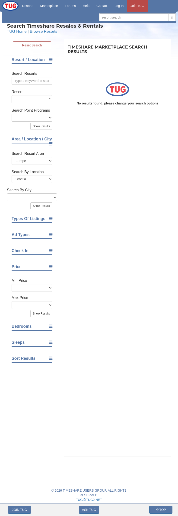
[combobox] (32, 99)
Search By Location (28, 172)
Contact (102, 6)
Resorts (27, 6)
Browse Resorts (43, 31)
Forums (70, 6)
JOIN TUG (19, 510)
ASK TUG (89, 510)
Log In (119, 6)
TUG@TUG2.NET (89, 500)
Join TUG (137, 6)
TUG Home (17, 31)
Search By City (19, 190)
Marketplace (49, 6)
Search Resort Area (28, 154)
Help (86, 6)
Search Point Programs (31, 110)
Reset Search (32, 45)
